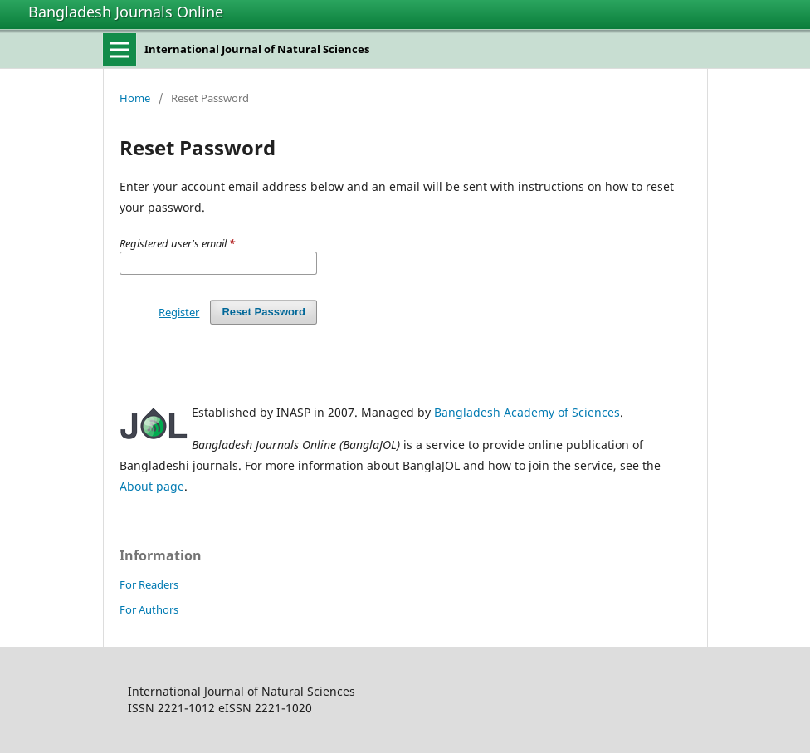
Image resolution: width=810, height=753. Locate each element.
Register (179, 312)
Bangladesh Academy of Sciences (527, 412)
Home (135, 97)
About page (152, 486)
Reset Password (263, 312)
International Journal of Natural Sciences (256, 49)
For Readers (149, 584)
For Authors (149, 609)
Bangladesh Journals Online (125, 12)
